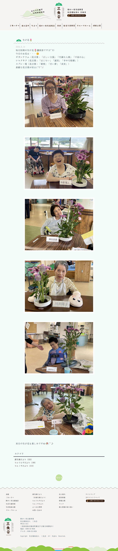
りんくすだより (38, 504)
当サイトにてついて (93, 497)
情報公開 (62, 500)
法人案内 (62, 494)
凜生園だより (37, 494)
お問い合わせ (37, 510)
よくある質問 (37, 507)
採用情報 (62, 497)
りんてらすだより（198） (26, 463)
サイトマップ (90, 494)
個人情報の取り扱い (66, 507)
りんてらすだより (38, 500)
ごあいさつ (10, 497)
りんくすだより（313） (25, 466)
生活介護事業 (10, 504)
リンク (61, 504)
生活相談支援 (10, 507)
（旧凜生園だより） (39, 497)
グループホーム (11, 510)
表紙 (7, 494)
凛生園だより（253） (24, 459)
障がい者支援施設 (12, 500)
